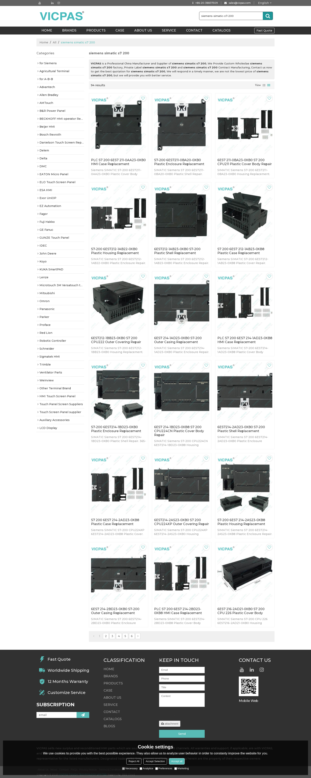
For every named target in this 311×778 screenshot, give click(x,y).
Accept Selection (155, 761)
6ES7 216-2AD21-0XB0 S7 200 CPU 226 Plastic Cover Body (241, 611)
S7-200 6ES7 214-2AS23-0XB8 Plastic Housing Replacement (241, 522)
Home (43, 42)
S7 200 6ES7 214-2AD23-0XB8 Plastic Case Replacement (115, 522)
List (264, 85)
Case (119, 30)
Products (96, 30)
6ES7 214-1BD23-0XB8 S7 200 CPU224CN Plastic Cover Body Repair (179, 431)
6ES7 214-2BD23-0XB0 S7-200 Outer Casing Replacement (115, 611)
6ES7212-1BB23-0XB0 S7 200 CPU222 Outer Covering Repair (116, 340)
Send (182, 734)
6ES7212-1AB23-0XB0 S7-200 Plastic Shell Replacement (177, 251)
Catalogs (221, 30)
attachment (169, 723)
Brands (69, 30)
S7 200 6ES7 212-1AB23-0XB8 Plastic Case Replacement (240, 251)
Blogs (109, 726)
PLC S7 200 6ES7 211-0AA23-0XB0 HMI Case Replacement (118, 162)
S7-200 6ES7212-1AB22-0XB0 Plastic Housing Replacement (115, 251)
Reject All (134, 761)
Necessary (129, 768)
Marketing (181, 768)
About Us (143, 30)
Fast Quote (264, 30)
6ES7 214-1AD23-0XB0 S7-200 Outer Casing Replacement (178, 340)
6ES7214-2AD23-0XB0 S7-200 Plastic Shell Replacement (241, 429)
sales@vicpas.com (240, 2)
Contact (194, 30)
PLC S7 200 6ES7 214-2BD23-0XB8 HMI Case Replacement (178, 611)
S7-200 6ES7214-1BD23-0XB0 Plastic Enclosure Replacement (116, 429)
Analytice (146, 768)
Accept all (176, 761)
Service (169, 30)
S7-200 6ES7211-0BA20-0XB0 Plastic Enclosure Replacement (179, 162)
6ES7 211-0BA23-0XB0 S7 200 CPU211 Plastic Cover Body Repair (244, 162)
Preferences (163, 768)
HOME (46, 30)
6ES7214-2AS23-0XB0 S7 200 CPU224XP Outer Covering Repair (181, 522)
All (54, 42)
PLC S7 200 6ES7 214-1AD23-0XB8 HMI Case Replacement (244, 340)
